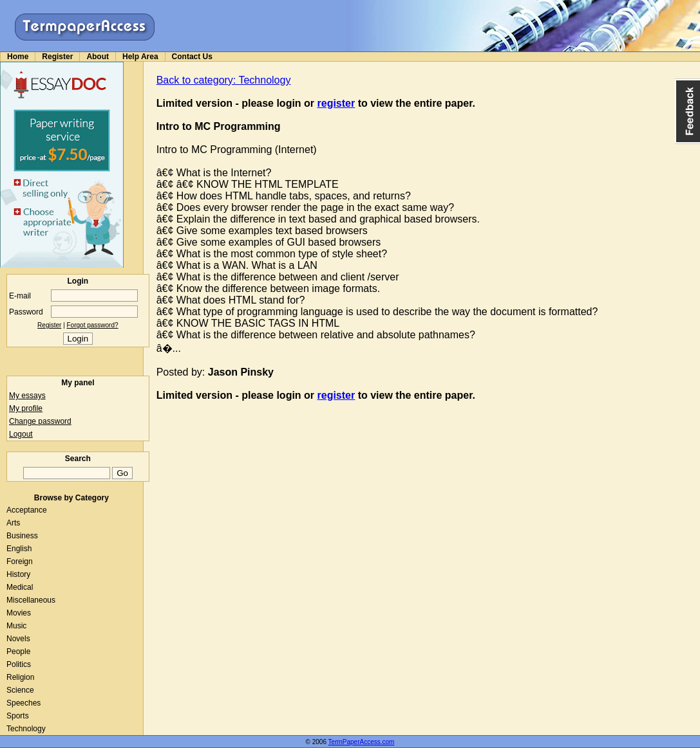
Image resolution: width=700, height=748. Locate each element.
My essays (27, 395)
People (18, 651)
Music (16, 625)
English (19, 548)
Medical (19, 587)
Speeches (23, 702)
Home (17, 56)
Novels (18, 638)
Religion (20, 677)
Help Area (140, 56)
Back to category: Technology (223, 80)
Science (20, 690)
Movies (18, 612)
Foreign (19, 561)
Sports (17, 715)
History (18, 574)
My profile (26, 408)
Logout (21, 434)
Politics (18, 664)
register (336, 103)
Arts (13, 522)
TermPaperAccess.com (361, 741)
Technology (26, 728)
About (97, 56)
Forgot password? (92, 325)
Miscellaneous (30, 600)
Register (57, 56)
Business (22, 535)
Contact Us (192, 56)
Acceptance (26, 510)
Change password (40, 421)
